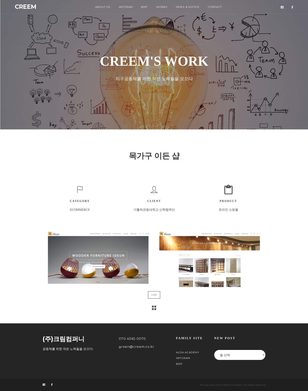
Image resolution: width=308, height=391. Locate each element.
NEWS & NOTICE (187, 6)
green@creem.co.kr (136, 347)
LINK (154, 291)
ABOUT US (102, 6)
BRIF (144, 6)
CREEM (25, 7)
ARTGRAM (126, 6)
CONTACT (215, 6)
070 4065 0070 (132, 339)
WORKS (161, 6)
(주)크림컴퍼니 (63, 339)
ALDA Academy (187, 352)
